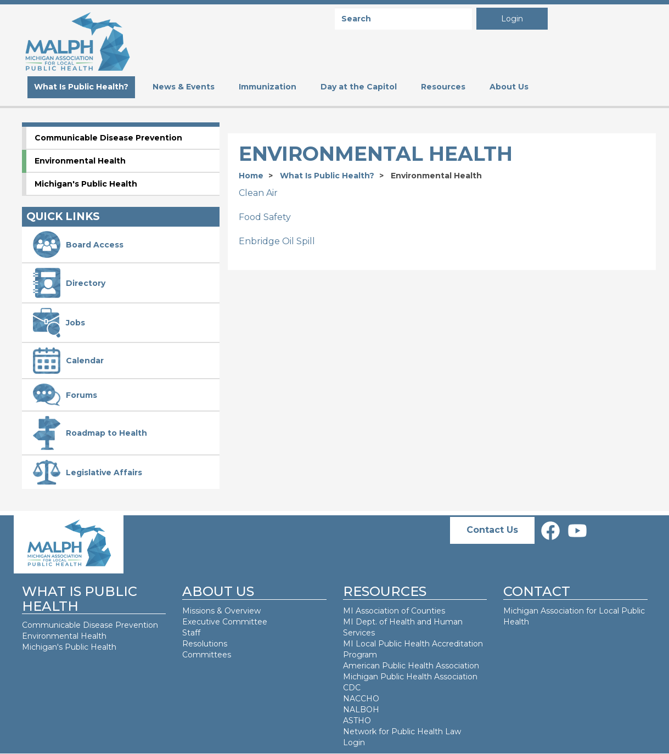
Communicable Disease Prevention (108, 138)
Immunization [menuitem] (267, 87)
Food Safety (265, 217)
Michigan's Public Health (86, 184)
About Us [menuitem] (509, 87)
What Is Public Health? (327, 176)
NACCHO (361, 699)
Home (251, 176)
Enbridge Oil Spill (277, 241)
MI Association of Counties (394, 611)
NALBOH (361, 709)
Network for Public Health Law (402, 731)
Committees (206, 655)
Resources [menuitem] (443, 87)
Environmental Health (80, 161)
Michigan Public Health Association (410, 677)
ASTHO (357, 720)
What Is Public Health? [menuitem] (81, 87)
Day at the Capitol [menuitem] (359, 87)
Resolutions (204, 644)
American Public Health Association (411, 666)
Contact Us (492, 530)
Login (512, 19)
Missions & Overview (221, 611)
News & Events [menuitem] (184, 87)
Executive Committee (224, 622)
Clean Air (258, 193)
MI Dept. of (366, 622)
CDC (352, 688)
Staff (191, 633)
